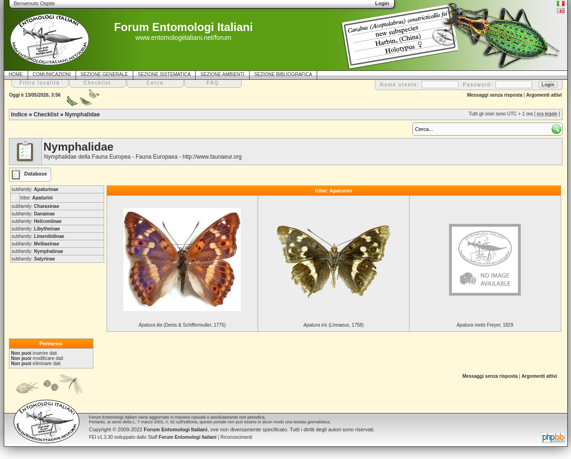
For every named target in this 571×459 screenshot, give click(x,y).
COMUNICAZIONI (52, 74)
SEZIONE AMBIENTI (222, 74)
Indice (19, 114)
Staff (182, 437)
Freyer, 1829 (485, 325)
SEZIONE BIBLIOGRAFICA (283, 74)
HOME (16, 74)
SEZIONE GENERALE (104, 74)
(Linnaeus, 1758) (334, 325)
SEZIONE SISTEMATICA (164, 74)
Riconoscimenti (236, 437)
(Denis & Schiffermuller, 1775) (182, 325)
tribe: (37, 197)
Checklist (46, 114)
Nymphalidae (82, 114)
